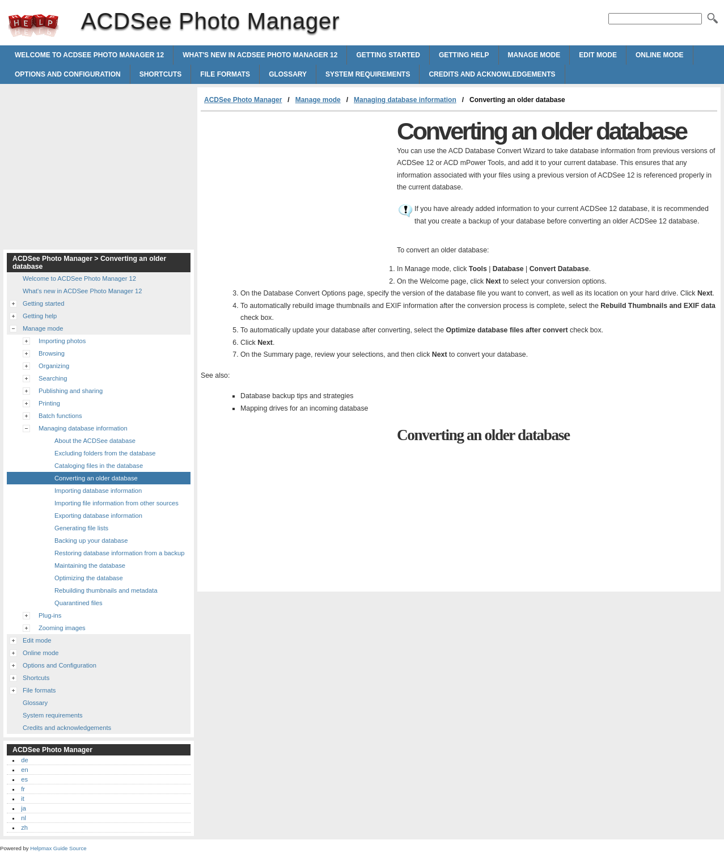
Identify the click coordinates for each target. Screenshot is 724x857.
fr (23, 789)
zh (24, 827)
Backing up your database (91, 540)
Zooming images (62, 627)
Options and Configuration (68, 74)
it (22, 798)
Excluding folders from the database (104, 453)
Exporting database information (98, 515)
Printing (49, 403)
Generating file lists (81, 528)
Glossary (288, 74)
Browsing (52, 353)
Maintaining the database (89, 565)
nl (23, 817)
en (24, 769)
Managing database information (405, 100)
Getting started (388, 55)
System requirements (367, 74)
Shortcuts (160, 74)
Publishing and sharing (71, 390)
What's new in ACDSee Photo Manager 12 (260, 55)
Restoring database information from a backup (119, 553)
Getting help (464, 55)
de (24, 760)
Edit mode (598, 55)
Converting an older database (96, 478)
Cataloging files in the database (98, 465)
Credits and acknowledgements (492, 74)
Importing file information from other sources (116, 503)
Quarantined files (78, 603)
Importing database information (98, 490)
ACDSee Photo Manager (33, 25)
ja (23, 808)
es (24, 779)
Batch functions (60, 415)
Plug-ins (50, 615)
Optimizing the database (88, 578)
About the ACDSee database (95, 440)
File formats (225, 74)
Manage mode (534, 55)
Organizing (54, 365)
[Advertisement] (296, 196)
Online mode (660, 55)
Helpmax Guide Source (58, 848)
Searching (53, 378)
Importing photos (62, 340)
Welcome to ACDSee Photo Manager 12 (89, 55)
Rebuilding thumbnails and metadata (106, 590)
